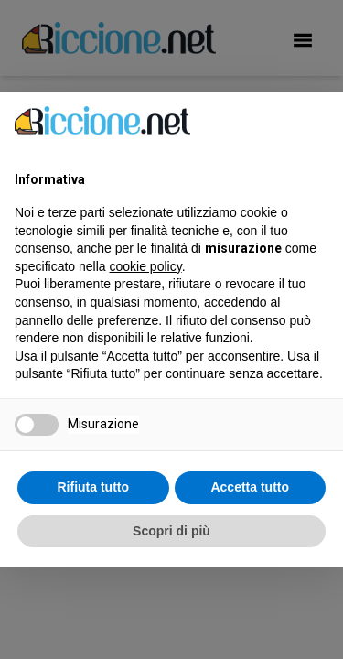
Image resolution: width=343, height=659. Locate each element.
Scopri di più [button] (171, 531)
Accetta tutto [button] (249, 487)
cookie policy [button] (146, 266)
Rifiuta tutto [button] (93, 487)
